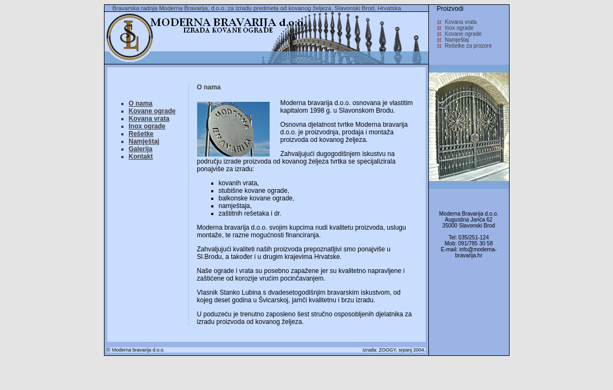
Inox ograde (147, 126)
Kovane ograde (152, 111)
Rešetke (141, 134)
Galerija (141, 149)
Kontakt (141, 156)
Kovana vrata (149, 118)
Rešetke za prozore (468, 46)
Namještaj (144, 141)
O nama (141, 103)
